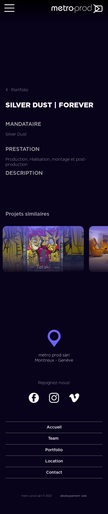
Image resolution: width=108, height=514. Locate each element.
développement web (73, 496)
